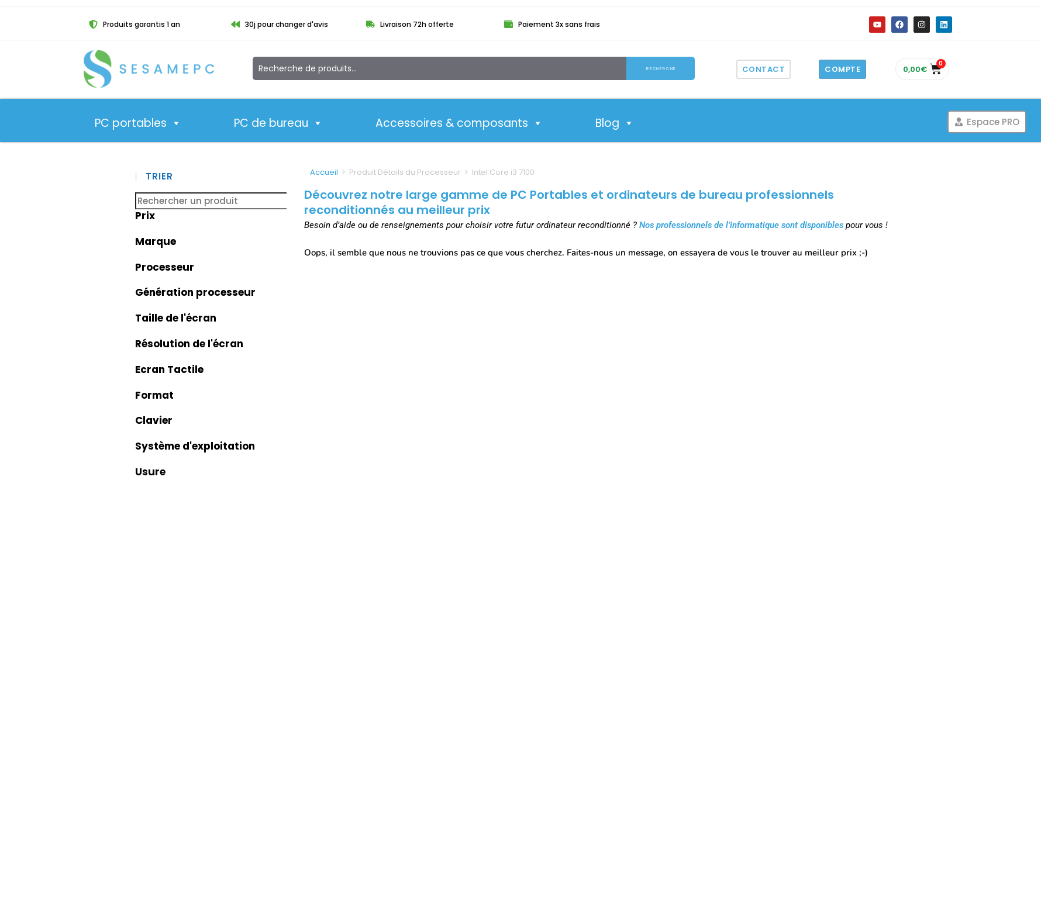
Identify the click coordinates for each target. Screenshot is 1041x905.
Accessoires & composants (459, 123)
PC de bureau (278, 123)
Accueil (324, 172)
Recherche (661, 68)
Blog (614, 123)
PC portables (138, 123)
